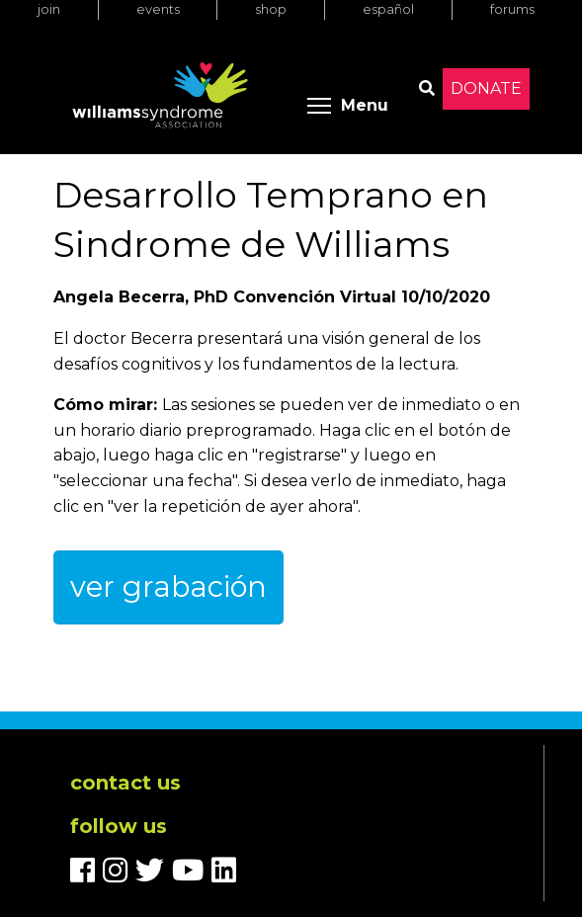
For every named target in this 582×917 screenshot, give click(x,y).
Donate (486, 88)
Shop (271, 9)
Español (388, 9)
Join (49, 9)
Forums (512, 9)
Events (158, 9)
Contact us (125, 782)
